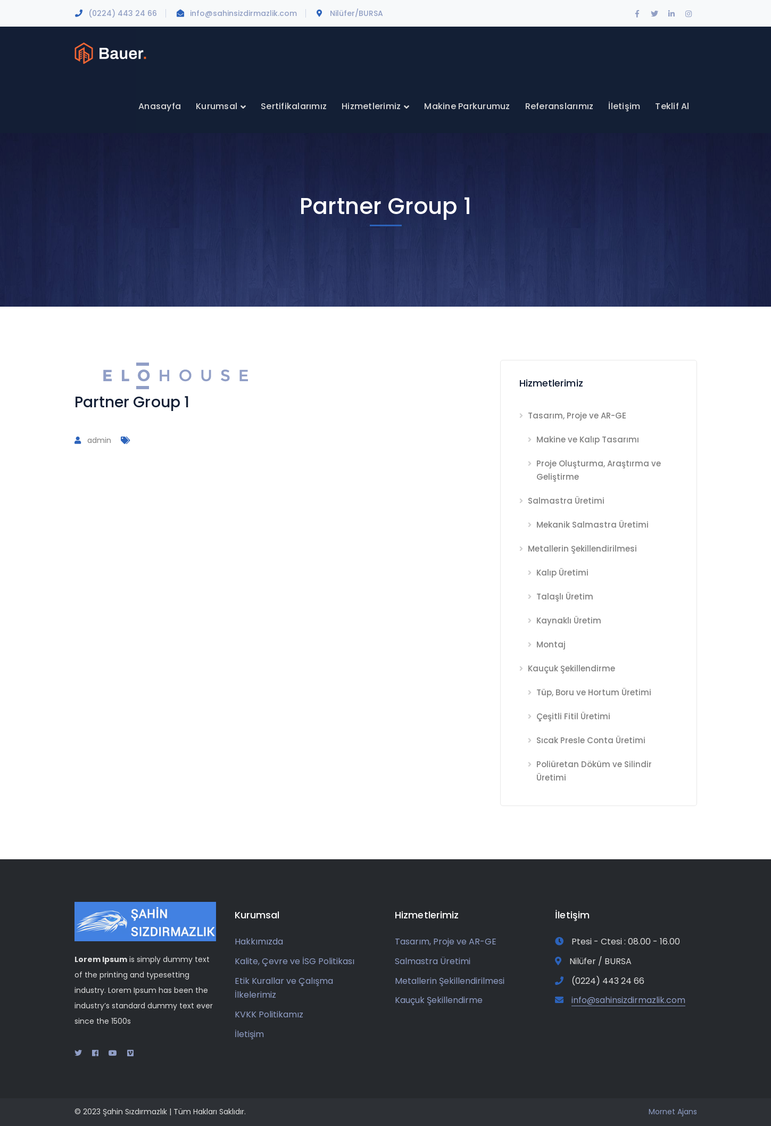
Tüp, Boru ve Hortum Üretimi (593, 692)
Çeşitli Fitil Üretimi (573, 716)
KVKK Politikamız (269, 1014)
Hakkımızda (259, 941)
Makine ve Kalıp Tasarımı (587, 439)
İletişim (249, 1034)
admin (99, 440)
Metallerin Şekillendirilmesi (582, 548)
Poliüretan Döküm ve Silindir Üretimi (594, 771)
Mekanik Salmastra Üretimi (592, 524)
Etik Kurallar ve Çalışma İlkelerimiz (284, 988)
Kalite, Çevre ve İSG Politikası (294, 961)
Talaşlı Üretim (564, 596)
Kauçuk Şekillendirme (571, 668)
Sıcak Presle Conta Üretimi (590, 740)
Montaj (551, 644)
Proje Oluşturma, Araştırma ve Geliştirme (598, 470)
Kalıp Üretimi (562, 572)
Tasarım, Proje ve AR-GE (577, 415)
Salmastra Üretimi (566, 500)
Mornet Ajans (673, 1111)
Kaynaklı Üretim (568, 620)
